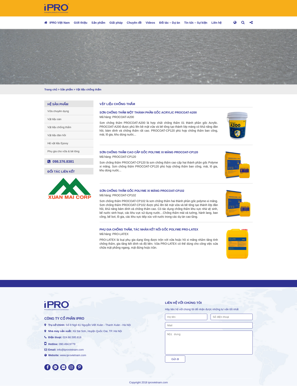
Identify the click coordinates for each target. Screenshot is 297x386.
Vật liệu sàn (54, 119)
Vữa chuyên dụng (58, 111)
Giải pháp (116, 22)
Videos (150, 22)
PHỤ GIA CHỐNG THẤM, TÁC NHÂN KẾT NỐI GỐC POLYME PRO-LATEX (149, 229)
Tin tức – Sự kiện (195, 22)
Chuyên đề (134, 22)
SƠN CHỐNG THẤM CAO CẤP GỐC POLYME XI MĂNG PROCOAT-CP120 (149, 152)
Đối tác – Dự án (169, 22)
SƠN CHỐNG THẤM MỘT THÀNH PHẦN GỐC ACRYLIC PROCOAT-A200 (148, 112)
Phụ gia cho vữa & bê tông (63, 151)
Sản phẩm (98, 22)
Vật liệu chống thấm (59, 127)
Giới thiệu (80, 22)
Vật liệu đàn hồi (56, 135)
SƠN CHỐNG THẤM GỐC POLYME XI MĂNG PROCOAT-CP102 (142, 190)
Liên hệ (216, 22)
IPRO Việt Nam (60, 22)
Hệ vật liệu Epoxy (57, 143)
